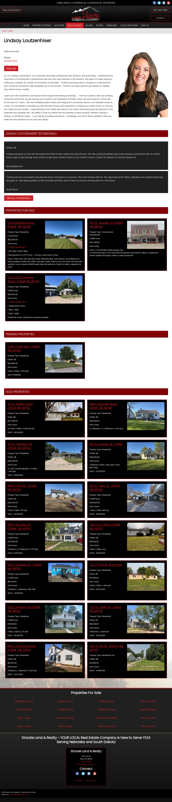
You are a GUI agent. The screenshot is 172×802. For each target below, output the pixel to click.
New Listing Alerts (11, 10)
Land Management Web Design (19, 799)
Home (4, 31)
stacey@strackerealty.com (86, 768)
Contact (160, 18)
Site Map (78, 785)
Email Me (11, 69)
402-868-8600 (11, 61)
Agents (10, 31)
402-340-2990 (160, 10)
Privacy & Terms (91, 785)
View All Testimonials (18, 202)
